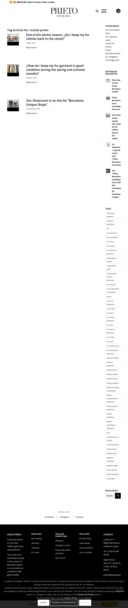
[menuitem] (96, 11)
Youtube (79, 517)
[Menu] (102, 11)
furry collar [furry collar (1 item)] (111, 309)
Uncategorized (112, 60)
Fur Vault (35, 552)
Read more (32, 47)
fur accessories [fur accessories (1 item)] (112, 237)
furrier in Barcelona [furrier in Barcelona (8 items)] (110, 302)
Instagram (64, 517)
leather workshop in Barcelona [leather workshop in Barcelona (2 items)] (111, 424)
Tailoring (35, 547)
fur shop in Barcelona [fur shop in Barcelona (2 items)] (111, 319)
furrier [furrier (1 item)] (109, 297)
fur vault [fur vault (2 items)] (110, 341)
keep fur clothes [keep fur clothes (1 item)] (113, 358)
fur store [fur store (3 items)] (110, 325)
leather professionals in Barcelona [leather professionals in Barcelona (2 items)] (112, 398)
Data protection (86, 547)
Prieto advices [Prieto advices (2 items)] (112, 470)
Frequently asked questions (62, 552)
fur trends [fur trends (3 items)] (110, 337)
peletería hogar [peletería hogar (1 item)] (112, 465)
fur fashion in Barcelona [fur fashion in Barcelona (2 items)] (112, 252)
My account (60, 558)
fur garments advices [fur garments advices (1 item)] (111, 259)
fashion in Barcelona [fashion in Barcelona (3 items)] (110, 222)
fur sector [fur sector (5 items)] (110, 313)
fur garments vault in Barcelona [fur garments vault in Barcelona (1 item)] (111, 276)
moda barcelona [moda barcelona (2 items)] (113, 445)
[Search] (96, 11)
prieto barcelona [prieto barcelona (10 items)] (113, 474)
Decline (85, 602)
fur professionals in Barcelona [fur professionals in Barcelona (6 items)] (113, 290)
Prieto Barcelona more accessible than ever (116, 103)
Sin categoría (111, 56)
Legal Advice (84, 543)
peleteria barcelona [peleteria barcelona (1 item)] (110, 459)
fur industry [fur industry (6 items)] (111, 284)
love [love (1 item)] (108, 433)
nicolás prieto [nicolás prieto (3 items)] (112, 453)
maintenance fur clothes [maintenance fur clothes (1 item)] (113, 438)
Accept (43, 602)
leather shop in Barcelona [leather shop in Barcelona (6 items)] (112, 408)
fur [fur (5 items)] (108, 228)
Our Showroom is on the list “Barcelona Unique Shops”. (55, 102)
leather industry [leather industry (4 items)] (112, 383)
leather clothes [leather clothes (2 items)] (112, 374)
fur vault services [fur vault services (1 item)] (113, 346)
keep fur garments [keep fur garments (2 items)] (110, 364)
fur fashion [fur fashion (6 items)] (111, 246)
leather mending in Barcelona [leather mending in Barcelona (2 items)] (113, 389)
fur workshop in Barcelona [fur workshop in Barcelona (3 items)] (112, 352)
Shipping (59, 540)
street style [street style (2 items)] (111, 478)
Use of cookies (85, 552)
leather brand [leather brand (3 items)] (112, 370)
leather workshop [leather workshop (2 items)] (110, 415)
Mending (35, 543)
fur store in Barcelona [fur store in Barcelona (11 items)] (111, 331)
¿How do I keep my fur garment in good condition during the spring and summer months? (55, 70)
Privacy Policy (85, 538)
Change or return (62, 545)
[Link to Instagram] (118, 11)
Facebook (49, 517)
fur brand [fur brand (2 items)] (110, 241)
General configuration (64, 602)
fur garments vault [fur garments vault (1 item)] (111, 267)
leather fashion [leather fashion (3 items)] (112, 379)
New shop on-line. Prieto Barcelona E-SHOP (116, 86)
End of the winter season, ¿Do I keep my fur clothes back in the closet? (58, 37)
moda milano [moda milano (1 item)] (112, 449)
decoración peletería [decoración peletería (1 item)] (111, 215)
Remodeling (36, 538)
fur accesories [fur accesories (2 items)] (112, 233)
